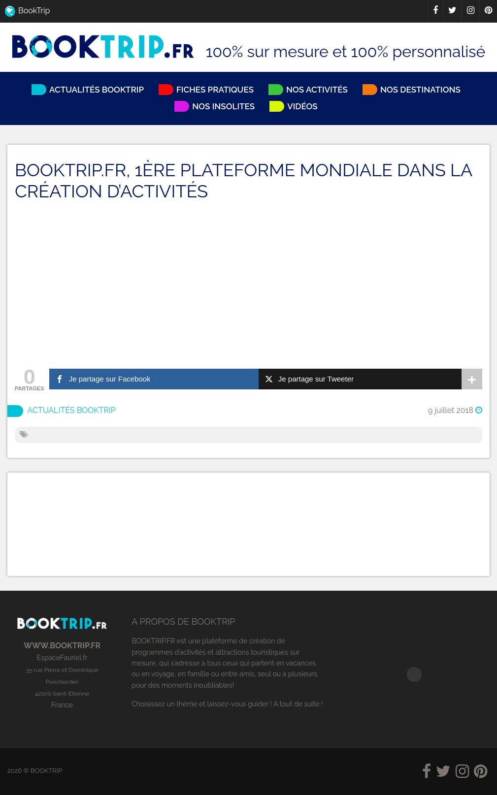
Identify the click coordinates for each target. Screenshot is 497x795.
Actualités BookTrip (72, 410)
